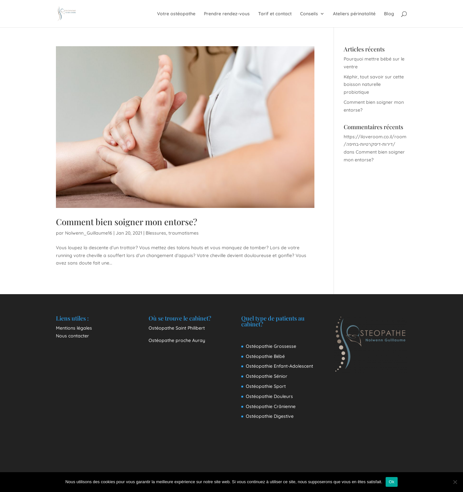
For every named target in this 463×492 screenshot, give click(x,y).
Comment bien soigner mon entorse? (126, 221)
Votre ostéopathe (176, 14)
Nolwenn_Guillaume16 (88, 233)
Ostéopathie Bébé (265, 356)
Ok (391, 481)
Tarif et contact (275, 14)
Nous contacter (72, 336)
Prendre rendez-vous (227, 14)
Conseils (309, 14)
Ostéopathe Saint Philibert (177, 328)
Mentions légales (74, 328)
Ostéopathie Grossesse (271, 346)
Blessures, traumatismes (172, 233)
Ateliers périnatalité (354, 14)
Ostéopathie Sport (266, 386)
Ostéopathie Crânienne (271, 406)
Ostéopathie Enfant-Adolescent (279, 366)
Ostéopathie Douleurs (269, 396)
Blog (389, 14)
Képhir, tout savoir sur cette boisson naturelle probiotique (374, 84)
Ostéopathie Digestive (270, 416)
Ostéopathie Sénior (266, 376)
